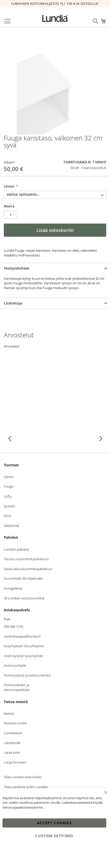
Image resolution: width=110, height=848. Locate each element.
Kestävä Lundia (15, 723)
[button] (9, 438)
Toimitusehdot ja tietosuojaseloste (17, 687)
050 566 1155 (13, 626)
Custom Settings (54, 835)
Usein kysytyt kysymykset (23, 656)
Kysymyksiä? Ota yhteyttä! (24, 646)
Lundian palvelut (16, 549)
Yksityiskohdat (16, 268)
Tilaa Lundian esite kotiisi (22, 777)
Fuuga (8, 486)
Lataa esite (12, 752)
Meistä (9, 713)
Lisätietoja (13, 303)
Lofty (8, 496)
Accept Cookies (54, 822)
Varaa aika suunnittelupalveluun (28, 569)
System (9, 506)
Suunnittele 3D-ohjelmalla (23, 578)
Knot (7, 515)
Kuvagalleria (13, 588)
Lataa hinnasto (15, 762)
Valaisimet (11, 525)
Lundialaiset (13, 733)
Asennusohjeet (15, 665)
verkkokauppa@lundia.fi (22, 636)
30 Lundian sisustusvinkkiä (24, 598)
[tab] (55, 268)
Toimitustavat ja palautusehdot (27, 675)
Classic (9, 476)
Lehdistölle (12, 743)
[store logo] (55, 18)
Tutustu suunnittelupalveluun (26, 559)
